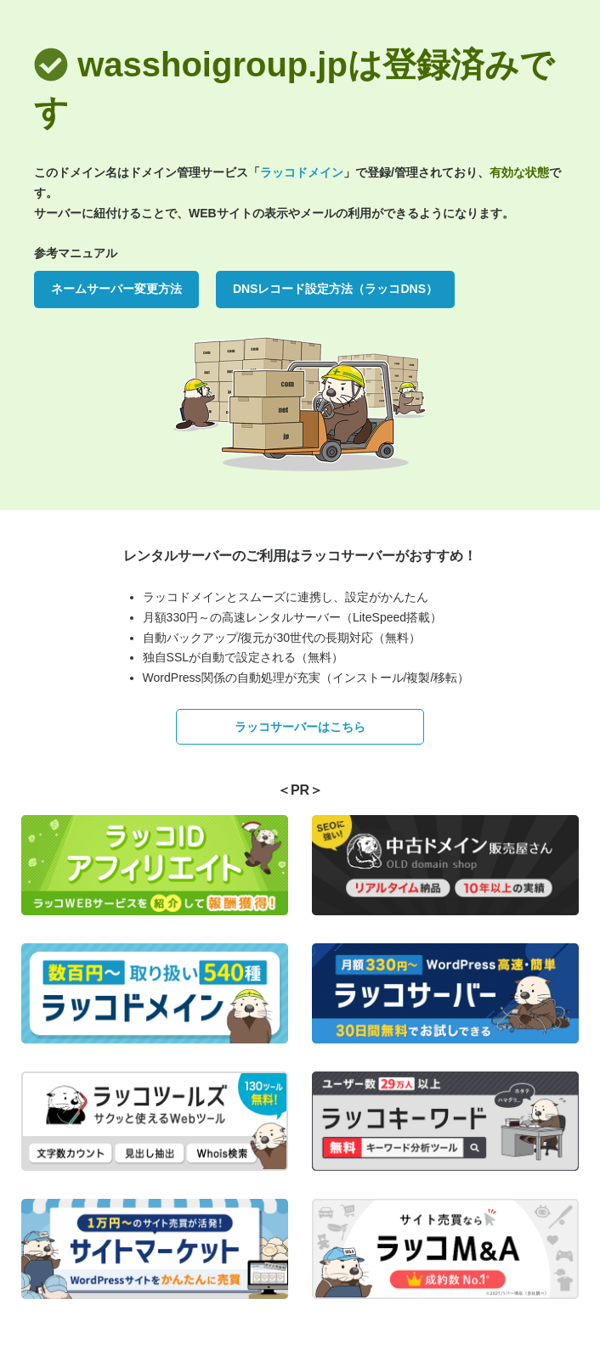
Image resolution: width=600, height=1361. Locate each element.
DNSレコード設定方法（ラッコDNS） (335, 288)
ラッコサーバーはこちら (300, 727)
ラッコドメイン (301, 172)
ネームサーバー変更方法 (116, 288)
